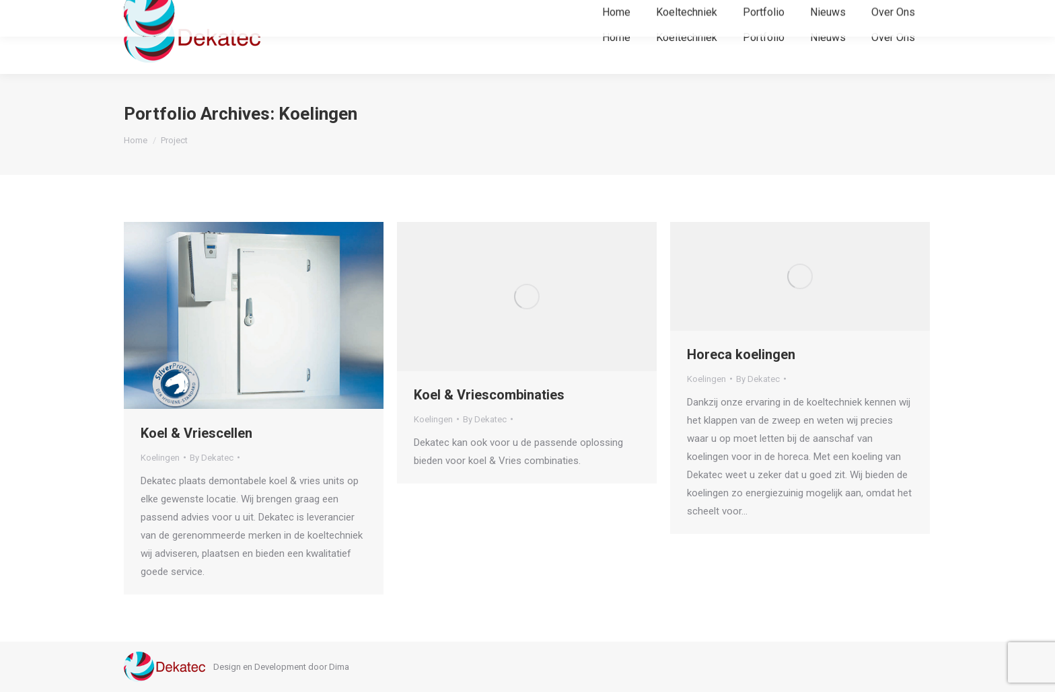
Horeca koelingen (741, 354)
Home (135, 140)
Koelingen (160, 458)
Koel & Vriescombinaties (489, 395)
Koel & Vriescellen (196, 433)
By (211, 458)
